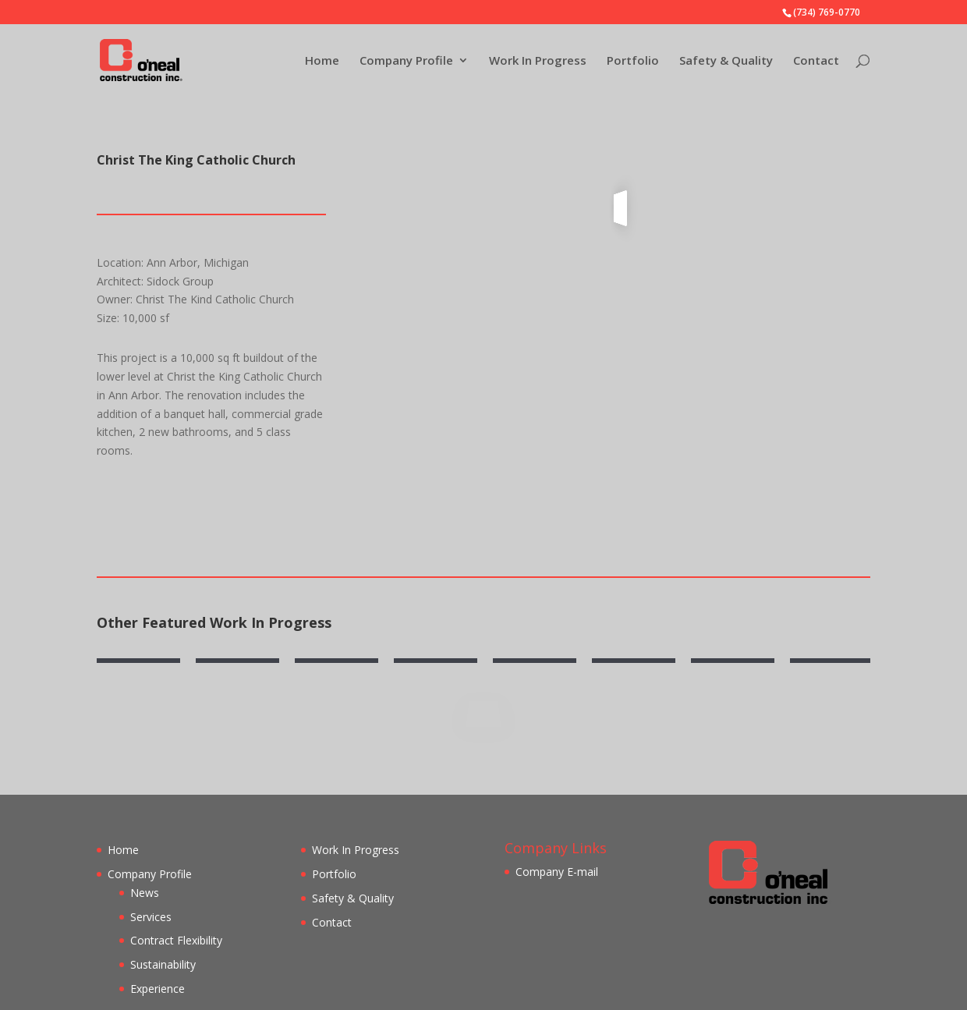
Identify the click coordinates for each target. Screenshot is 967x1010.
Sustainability (163, 964)
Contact (816, 61)
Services (151, 916)
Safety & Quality (726, 61)
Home (322, 61)
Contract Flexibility (176, 940)
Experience (157, 988)
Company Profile (406, 61)
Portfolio (633, 61)
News (144, 892)
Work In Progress (537, 61)
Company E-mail (556, 871)
